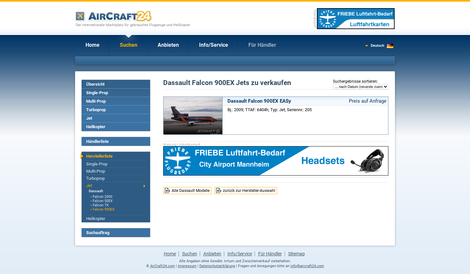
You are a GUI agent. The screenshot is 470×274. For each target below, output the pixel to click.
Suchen (128, 45)
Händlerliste (97, 141)
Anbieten (168, 45)
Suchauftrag (97, 232)
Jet (89, 118)
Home (93, 45)
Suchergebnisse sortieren (355, 81)
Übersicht (95, 84)
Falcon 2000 (102, 197)
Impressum (187, 266)
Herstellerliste (99, 156)
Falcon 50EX (103, 201)
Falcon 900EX (104, 209)
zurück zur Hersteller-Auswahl (249, 190)
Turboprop (96, 109)
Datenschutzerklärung (217, 266)
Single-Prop (97, 92)
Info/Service (213, 45)
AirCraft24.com (162, 266)
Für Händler (262, 45)
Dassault (96, 191)
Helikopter (95, 126)
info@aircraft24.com (307, 266)
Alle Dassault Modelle (191, 190)
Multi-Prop (96, 101)
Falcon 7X (101, 205)
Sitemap (296, 253)
